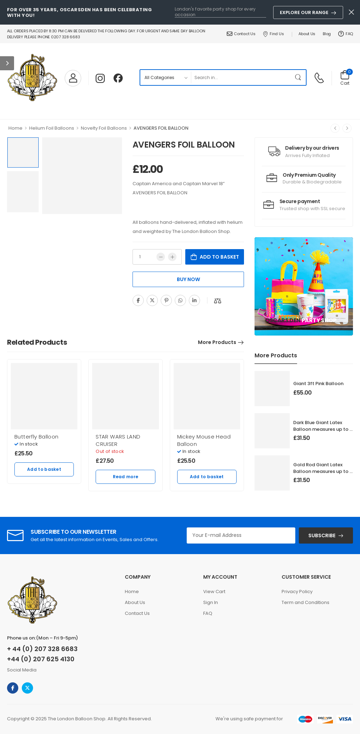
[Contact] (320, 77)
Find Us (273, 34)
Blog (327, 34)
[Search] (241, 77)
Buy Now (188, 279)
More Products (217, 342)
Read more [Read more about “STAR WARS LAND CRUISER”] (126, 477)
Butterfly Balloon (36, 436)
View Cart (214, 591)
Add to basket (219, 256)
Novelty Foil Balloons (104, 128)
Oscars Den (283, 320)
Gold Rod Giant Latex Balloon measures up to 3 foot (322, 471)
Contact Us (241, 34)
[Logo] (32, 78)
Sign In (210, 602)
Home (15, 128)
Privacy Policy (297, 591)
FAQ (345, 34)
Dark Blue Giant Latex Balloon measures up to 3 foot (322, 429)
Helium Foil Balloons (51, 128)
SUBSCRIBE (321, 535)
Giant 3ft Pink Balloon (318, 383)
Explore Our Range (304, 12)
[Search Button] (299, 77)
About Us (306, 34)
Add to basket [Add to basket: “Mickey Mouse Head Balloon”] (207, 477)
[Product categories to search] (165, 77)
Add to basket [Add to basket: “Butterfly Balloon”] (44, 469)
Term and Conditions (305, 602)
